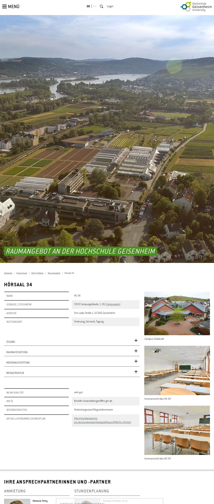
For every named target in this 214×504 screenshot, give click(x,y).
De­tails (36, 496)
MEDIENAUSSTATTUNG (18, 344)
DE (88, 6)
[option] (177, 299)
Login (110, 6)
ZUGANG (10, 324)
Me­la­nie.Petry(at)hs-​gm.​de (47, 492)
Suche (101, 6)
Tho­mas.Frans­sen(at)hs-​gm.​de (120, 501)
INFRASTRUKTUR (15, 355)
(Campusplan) (112, 286)
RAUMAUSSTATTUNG (17, 334)
